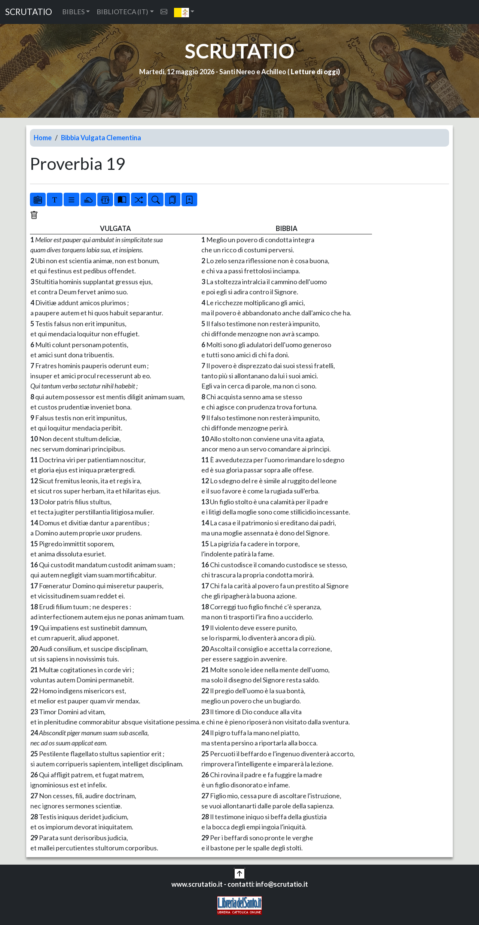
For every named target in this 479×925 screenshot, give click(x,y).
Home (43, 137)
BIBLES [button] (73, 11)
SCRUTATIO (28, 12)
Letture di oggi (314, 71)
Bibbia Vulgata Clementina (101, 137)
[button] (184, 12)
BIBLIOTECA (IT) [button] (122, 11)
